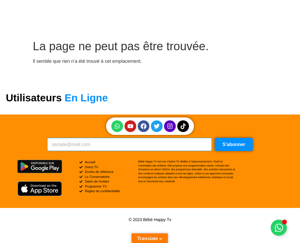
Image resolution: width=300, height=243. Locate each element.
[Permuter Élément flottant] (279, 228)
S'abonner (234, 144)
